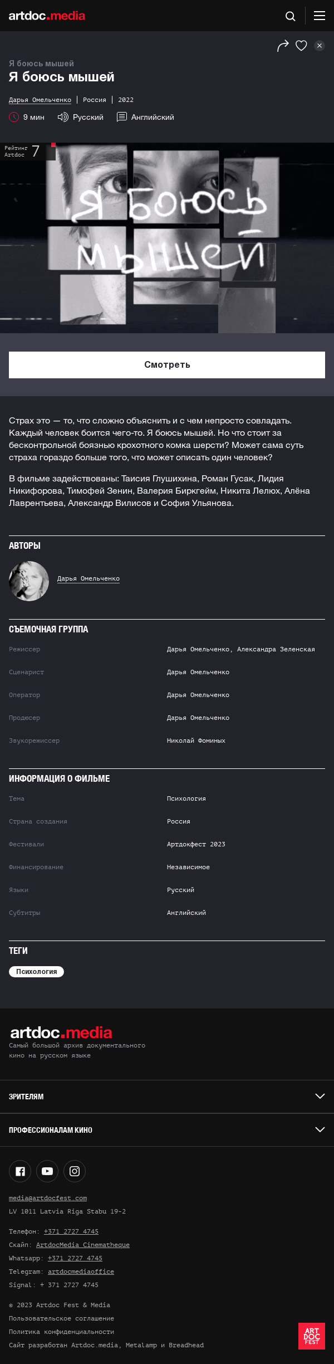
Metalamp (141, 1345)
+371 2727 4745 (71, 1231)
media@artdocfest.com (48, 1198)
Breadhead (186, 1345)
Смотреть (167, 365)
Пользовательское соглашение (61, 1318)
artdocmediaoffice (81, 1271)
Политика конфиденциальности (61, 1332)
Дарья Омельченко (88, 578)
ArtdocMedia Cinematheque (83, 1245)
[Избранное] (301, 45)
